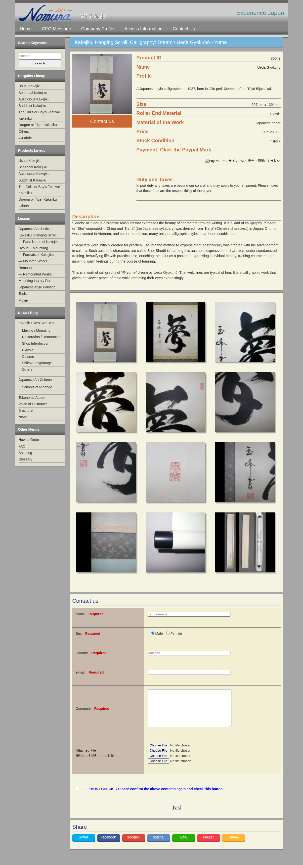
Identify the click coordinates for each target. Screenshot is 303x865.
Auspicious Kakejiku (34, 99)
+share (233, 845)
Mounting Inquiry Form (36, 281)
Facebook (108, 845)
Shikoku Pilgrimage (37, 363)
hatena (159, 845)
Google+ (134, 845)
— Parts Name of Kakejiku (39, 242)
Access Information (144, 28)
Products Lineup (31, 150)
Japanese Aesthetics (34, 229)
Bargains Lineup (31, 76)
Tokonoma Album (32, 398)
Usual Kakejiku (30, 86)
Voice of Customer (33, 404)
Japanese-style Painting (37, 287)
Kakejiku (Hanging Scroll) (38, 235)
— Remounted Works (35, 274)
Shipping (25, 453)
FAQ (22, 446)
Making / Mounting (36, 330)
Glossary (25, 459)
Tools (23, 294)
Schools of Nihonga (37, 387)
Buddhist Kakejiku (32, 106)
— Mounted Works (33, 261)
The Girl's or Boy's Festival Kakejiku (39, 115)
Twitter (83, 845)
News (23, 417)
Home (26, 28)
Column (28, 357)
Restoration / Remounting (42, 337)
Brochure (26, 410)
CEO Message (56, 28)
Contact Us (184, 28)
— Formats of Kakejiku (36, 255)
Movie (23, 300)
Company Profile (97, 28)
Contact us (102, 121)
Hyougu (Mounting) (33, 248)
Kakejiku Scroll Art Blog (37, 323)
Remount (26, 268)
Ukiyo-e (28, 350)
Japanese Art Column (35, 380)
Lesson (24, 219)
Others (24, 132)
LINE (183, 845)
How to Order (29, 440)
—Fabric (25, 138)
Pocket (209, 845)
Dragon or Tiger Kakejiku (38, 125)
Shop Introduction (35, 343)
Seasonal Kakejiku (33, 93)
